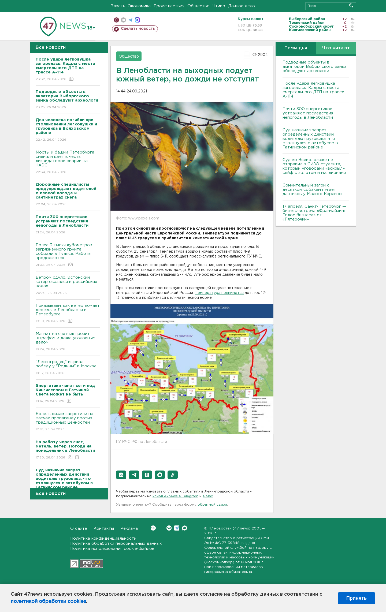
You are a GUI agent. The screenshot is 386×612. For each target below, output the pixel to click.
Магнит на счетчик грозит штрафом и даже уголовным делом (68, 342)
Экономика (139, 6)
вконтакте (123, 20)
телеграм (130, 20)
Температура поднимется (219, 292)
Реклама (129, 528)
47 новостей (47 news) (230, 528)
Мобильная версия (116, 20)
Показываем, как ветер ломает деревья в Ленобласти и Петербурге (68, 313)
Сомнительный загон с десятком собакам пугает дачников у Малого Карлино (312, 190)
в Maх (208, 496)
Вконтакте (153, 528)
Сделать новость (138, 28)
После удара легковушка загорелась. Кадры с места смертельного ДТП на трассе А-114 (313, 90)
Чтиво (219, 6)
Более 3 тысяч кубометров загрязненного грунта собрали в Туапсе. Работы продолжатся (68, 255)
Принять (356, 598)
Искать (351, 5)
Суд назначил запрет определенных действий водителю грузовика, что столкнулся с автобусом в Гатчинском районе (310, 138)
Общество (198, 6)
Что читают (336, 48)
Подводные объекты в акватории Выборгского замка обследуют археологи (315, 67)
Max (184, 528)
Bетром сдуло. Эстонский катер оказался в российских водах (68, 285)
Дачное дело (241, 6)
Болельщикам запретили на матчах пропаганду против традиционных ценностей (68, 422)
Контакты (104, 528)
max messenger (137, 20)
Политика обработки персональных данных (116, 543)
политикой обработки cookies (48, 601)
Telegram (176, 528)
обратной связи (212, 504)
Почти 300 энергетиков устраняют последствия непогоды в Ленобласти (308, 113)
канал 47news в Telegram (175, 496)
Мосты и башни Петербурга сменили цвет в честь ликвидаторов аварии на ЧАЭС (68, 162)
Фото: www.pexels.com (137, 218)
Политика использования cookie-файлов (112, 548)
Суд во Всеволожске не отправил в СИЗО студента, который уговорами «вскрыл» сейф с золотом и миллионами (314, 166)
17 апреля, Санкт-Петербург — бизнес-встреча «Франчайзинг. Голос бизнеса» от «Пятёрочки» (315, 213)
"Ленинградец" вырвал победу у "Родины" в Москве (68, 367)
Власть (117, 6)
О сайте (78, 528)
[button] (121, 475)
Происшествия (169, 6)
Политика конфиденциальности (103, 538)
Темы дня (295, 48)
